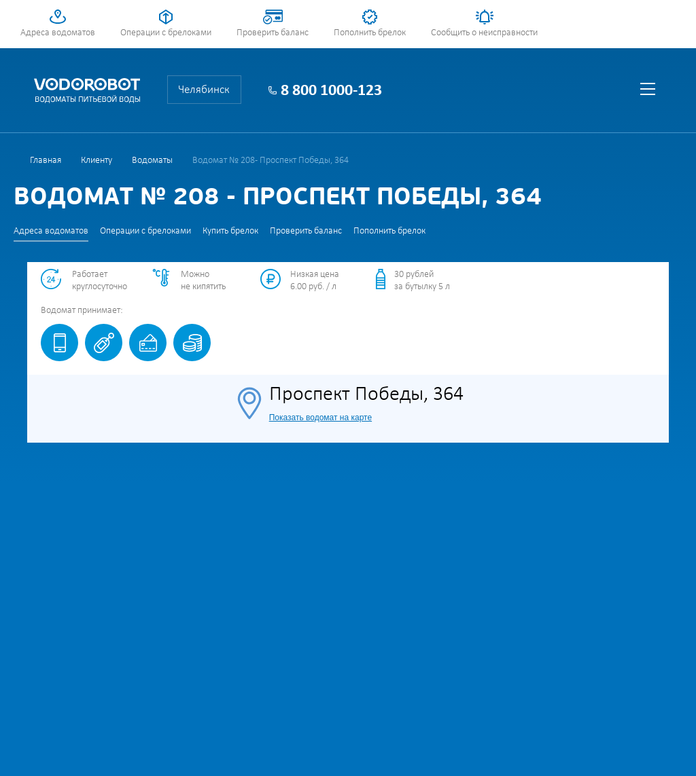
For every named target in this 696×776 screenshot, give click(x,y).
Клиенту (96, 160)
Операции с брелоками (165, 33)
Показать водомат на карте (320, 417)
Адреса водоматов (57, 33)
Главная (45, 160)
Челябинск (204, 90)
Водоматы (152, 160)
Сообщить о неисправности (484, 33)
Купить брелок (230, 231)
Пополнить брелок (370, 33)
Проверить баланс (273, 33)
